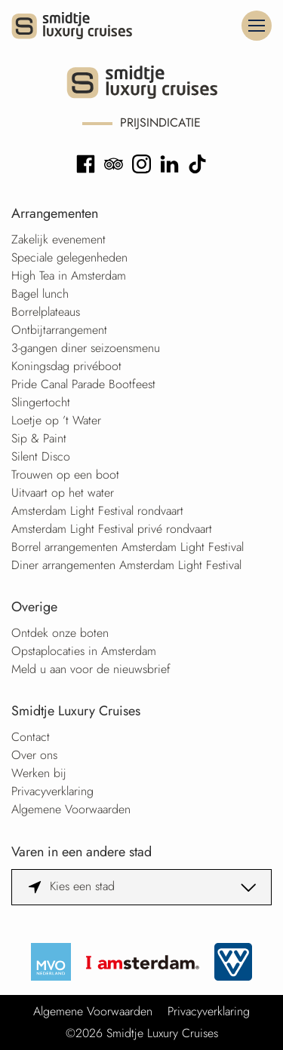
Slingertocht (40, 402)
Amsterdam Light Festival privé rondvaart (111, 528)
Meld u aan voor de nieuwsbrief (91, 669)
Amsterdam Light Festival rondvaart (97, 510)
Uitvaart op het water (62, 492)
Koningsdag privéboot (66, 366)
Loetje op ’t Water (56, 420)
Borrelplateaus (45, 311)
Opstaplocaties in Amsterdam (83, 651)
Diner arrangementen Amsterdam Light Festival (126, 565)
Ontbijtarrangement (59, 329)
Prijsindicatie (160, 122)
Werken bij (38, 773)
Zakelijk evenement (58, 239)
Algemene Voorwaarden (71, 809)
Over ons (34, 755)
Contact (30, 736)
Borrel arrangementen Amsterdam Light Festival (127, 547)
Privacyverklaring (52, 791)
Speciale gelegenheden (69, 257)
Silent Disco (40, 456)
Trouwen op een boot (65, 474)
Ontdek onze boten (60, 632)
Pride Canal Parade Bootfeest (83, 384)
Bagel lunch (40, 293)
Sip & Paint (38, 438)
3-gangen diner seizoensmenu (85, 348)
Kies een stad (82, 886)
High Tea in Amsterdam (68, 275)
